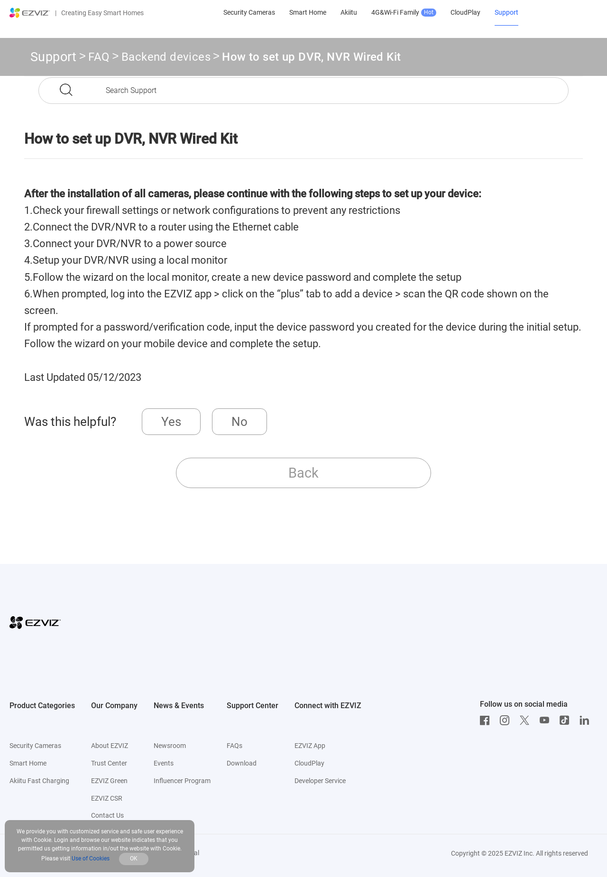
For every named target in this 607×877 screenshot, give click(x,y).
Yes (171, 422)
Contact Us (107, 815)
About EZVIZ (109, 745)
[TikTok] (567, 720)
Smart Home (27, 763)
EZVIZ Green (109, 781)
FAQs (234, 745)
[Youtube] (547, 720)
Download (242, 763)
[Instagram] (507, 720)
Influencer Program (182, 781)
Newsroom (170, 745)
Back (303, 473)
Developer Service (320, 781)
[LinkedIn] (586, 720)
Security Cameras (35, 745)
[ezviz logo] (29, 13)
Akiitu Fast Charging (39, 781)
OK (134, 858)
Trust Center (109, 763)
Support (53, 57)
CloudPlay (309, 763)
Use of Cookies (91, 858)
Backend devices (166, 58)
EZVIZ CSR (106, 798)
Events (164, 763)
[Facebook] (487, 720)
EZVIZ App (309, 745)
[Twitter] (527, 720)
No (239, 422)
